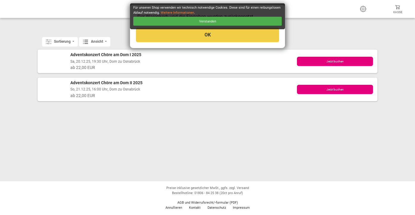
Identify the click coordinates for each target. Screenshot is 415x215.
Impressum (241, 208)
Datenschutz (217, 208)
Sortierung (59, 42)
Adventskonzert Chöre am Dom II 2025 (106, 82)
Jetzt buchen (335, 61)
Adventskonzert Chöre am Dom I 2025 (105, 54)
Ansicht (93, 42)
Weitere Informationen (177, 13)
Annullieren (173, 208)
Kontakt (195, 208)
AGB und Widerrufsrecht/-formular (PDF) (207, 203)
